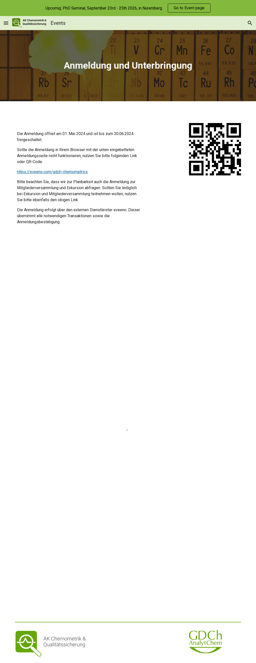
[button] (6, 23)
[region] (128, 8)
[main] (128, 65)
